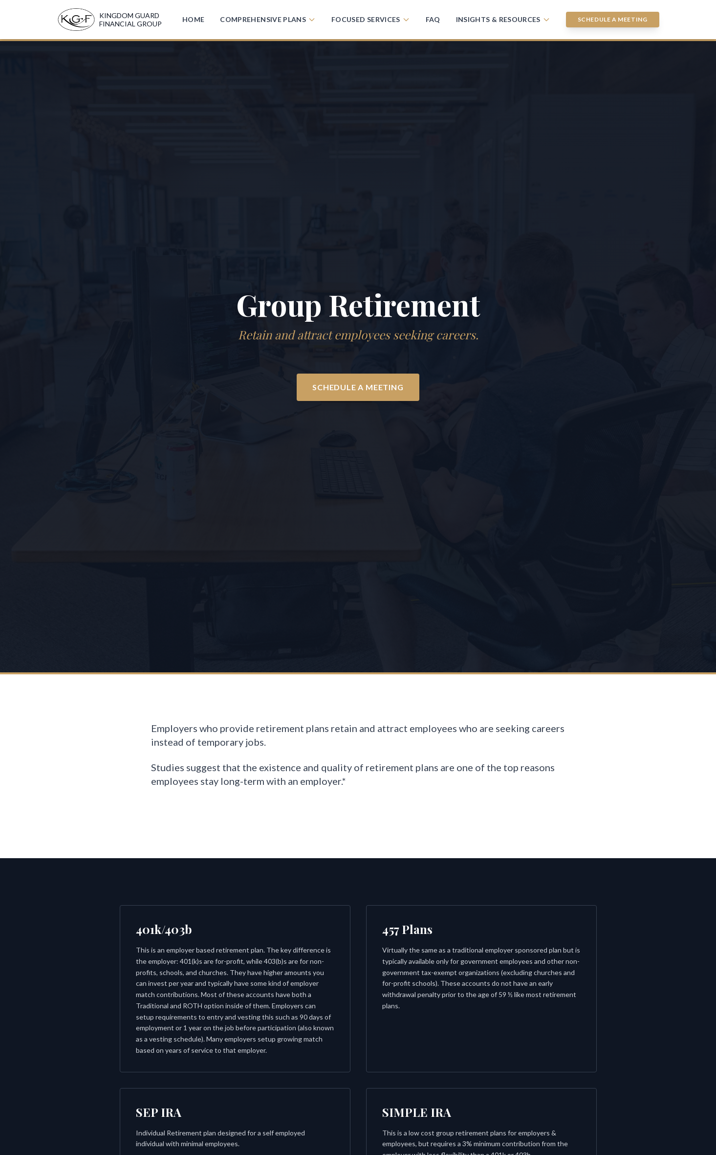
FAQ (433, 19)
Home (193, 19)
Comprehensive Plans (268, 19)
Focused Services (370, 19)
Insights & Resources (503, 19)
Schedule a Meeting (613, 19)
